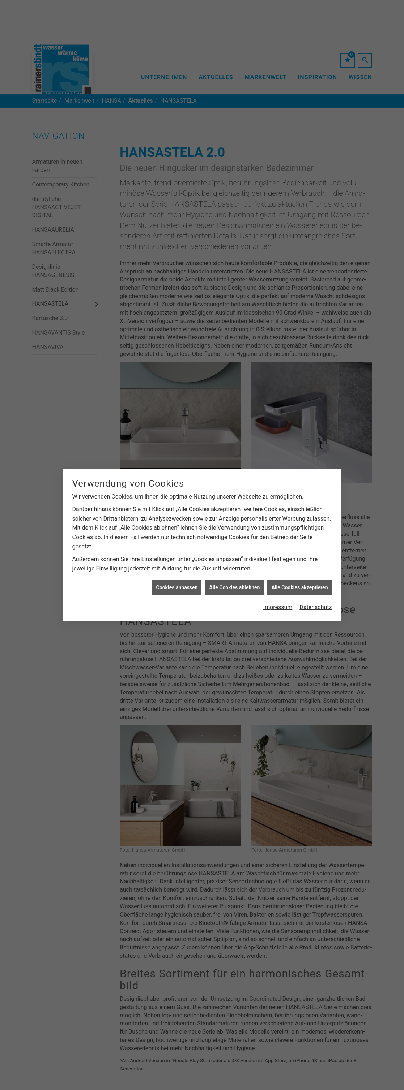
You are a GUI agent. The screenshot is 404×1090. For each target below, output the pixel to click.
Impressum (278, 584)
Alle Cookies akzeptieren (299, 565)
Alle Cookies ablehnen (234, 565)
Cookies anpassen (177, 565)
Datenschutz (315, 584)
